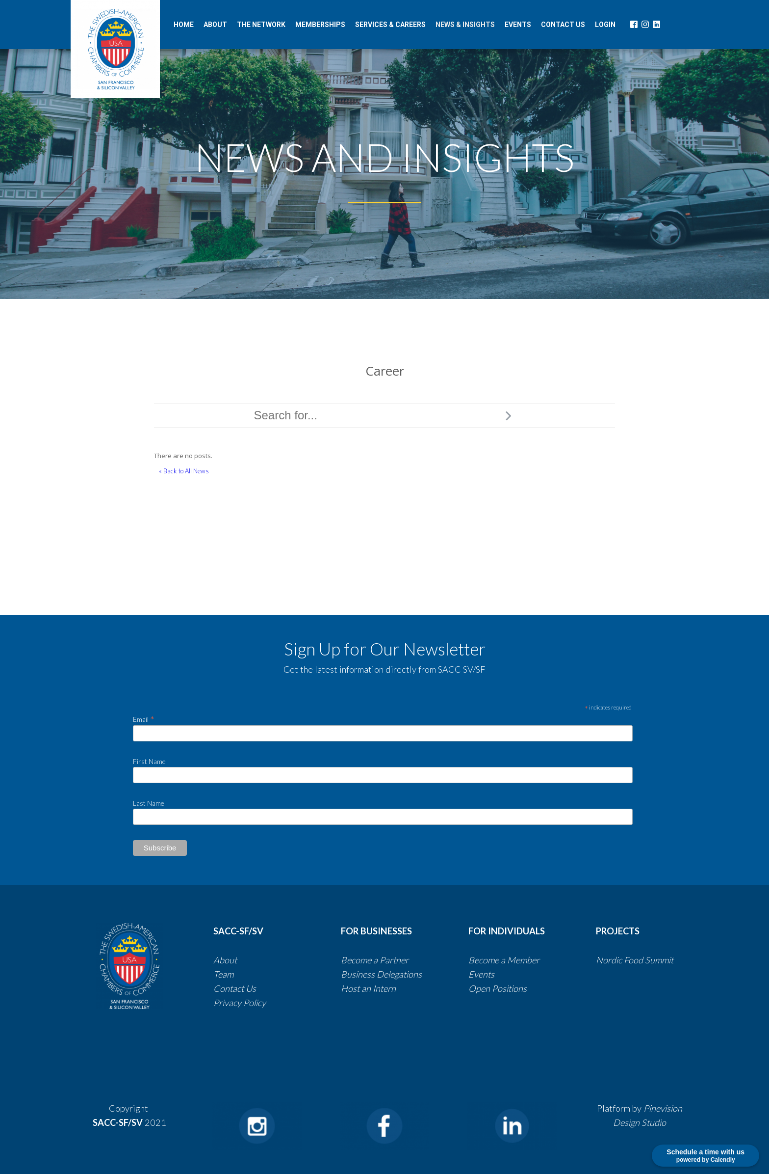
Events (481, 974)
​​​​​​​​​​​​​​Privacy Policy (239, 1002)
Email (143, 719)
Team (223, 974)
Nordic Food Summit (634, 960)
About (225, 960)
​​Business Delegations (381, 974)
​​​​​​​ (423, 974)
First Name (149, 761)
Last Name (148, 803)
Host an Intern (368, 988)
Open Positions (497, 988)
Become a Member (503, 960)
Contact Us (235, 988)
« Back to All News (184, 471)
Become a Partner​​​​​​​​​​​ (375, 960)
